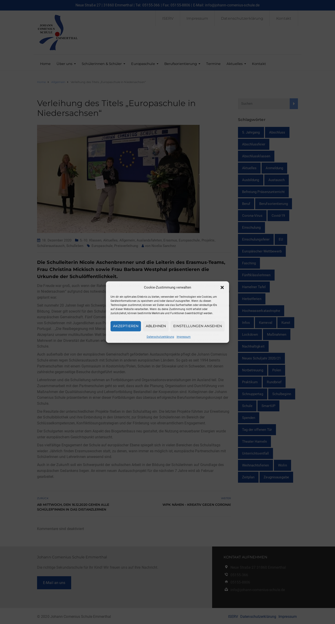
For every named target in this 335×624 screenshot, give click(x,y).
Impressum (184, 336)
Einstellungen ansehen (197, 326)
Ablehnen (156, 326)
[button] (222, 287)
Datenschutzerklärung (160, 336)
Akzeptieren (125, 326)
